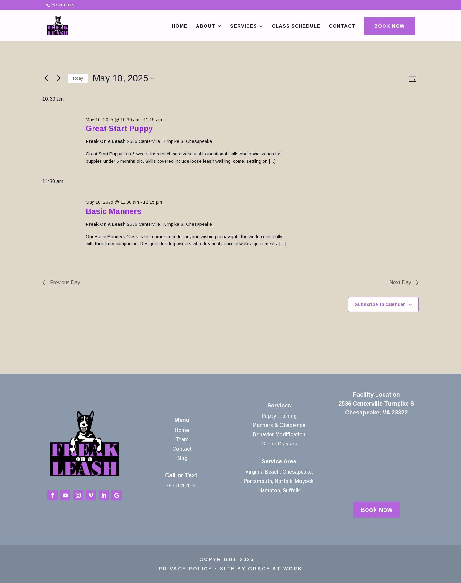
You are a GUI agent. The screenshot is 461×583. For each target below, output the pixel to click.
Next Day (404, 282)
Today (77, 78)
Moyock (304, 481)
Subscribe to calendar (380, 304)
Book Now (389, 25)
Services (243, 26)
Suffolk (291, 490)
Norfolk (283, 481)
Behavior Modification (279, 434)
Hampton (269, 490)
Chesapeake (297, 472)
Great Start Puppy (119, 128)
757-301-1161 (182, 485)
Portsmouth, (258, 481)
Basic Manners (113, 211)
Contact (342, 26)
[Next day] (58, 78)
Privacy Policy (186, 568)
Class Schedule (296, 26)
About (205, 26)
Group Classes (279, 443)
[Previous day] (46, 78)
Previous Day (61, 282)
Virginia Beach (262, 472)
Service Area (279, 461)
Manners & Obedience (279, 425)
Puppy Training (279, 416)
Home (180, 26)
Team (182, 439)
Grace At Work (275, 568)
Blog (182, 458)
